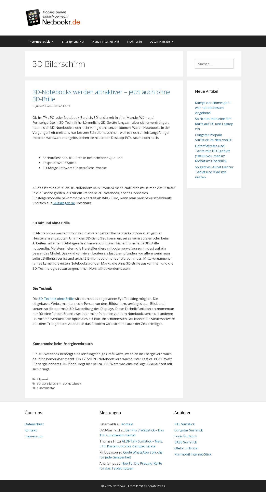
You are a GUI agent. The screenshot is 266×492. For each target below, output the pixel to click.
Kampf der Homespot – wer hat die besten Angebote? (213, 107)
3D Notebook (72, 383)
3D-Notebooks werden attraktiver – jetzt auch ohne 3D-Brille (101, 95)
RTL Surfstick (184, 424)
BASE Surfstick (185, 442)
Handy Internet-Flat (105, 41)
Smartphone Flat (73, 41)
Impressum (34, 436)
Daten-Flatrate (164, 41)
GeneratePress (154, 486)
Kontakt (31, 430)
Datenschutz (34, 424)
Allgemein (43, 379)
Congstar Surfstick (188, 430)
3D (39, 383)
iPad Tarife (134, 41)
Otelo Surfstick (185, 448)
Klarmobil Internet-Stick (192, 454)
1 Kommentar (46, 388)
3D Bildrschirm (51, 383)
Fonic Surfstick (185, 436)
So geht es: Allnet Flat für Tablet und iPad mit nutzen (214, 172)
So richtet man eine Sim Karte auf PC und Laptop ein (214, 123)
